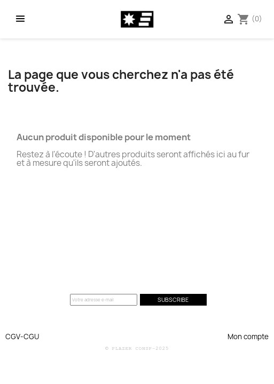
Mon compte (248, 336)
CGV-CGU (22, 336)
